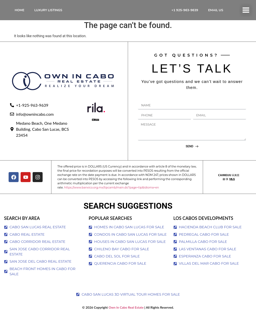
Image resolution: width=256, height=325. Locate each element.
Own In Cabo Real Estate (126, 316)
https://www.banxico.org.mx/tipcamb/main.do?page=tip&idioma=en (111, 196)
